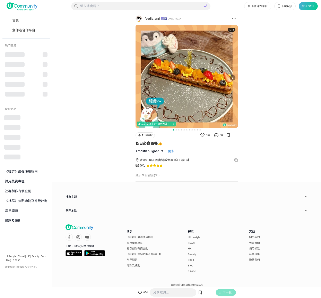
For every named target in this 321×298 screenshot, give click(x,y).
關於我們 (254, 237)
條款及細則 (133, 265)
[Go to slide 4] (181, 129)
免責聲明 (254, 242)
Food (43, 256)
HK (28, 256)
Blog (8, 260)
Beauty (35, 256)
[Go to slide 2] (176, 129)
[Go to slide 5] (184, 129)
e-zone (16, 260)
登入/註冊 (308, 6)
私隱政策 (254, 254)
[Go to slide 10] (197, 129)
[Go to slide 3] (178, 129)
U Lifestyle (10, 256)
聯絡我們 (254, 259)
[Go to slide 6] (186, 129)
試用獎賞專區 (135, 242)
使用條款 (254, 248)
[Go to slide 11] (200, 129)
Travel (21, 256)
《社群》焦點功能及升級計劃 (144, 254)
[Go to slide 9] (194, 129)
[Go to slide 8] (192, 129)
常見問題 (132, 259)
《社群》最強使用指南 (140, 237)
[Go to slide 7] (189, 129)
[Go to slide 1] (173, 129)
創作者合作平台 (258, 6)
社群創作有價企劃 (137, 248)
